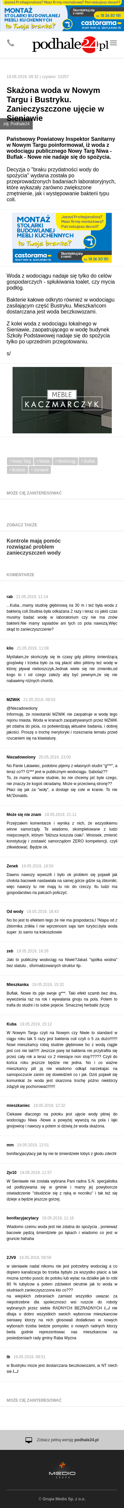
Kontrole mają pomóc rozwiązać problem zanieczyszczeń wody (34, 547)
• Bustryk (17, 470)
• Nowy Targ (20, 461)
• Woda (43, 461)
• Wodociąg (66, 461)
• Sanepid (40, 470)
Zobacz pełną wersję (68, 1440)
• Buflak (88, 461)
